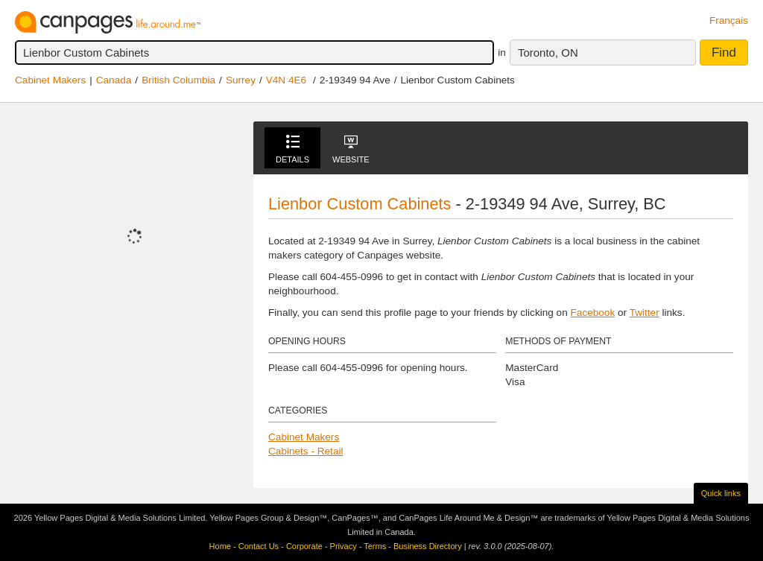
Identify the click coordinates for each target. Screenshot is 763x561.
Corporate (304, 546)
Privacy (343, 546)
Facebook (593, 312)
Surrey (241, 80)
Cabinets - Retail (305, 451)
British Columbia (178, 80)
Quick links (721, 493)
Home (220, 546)
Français (728, 20)
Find (724, 52)
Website (351, 149)
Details (292, 149)
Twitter (644, 312)
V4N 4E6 (286, 80)
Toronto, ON (548, 52)
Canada (114, 80)
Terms (375, 546)
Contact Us (258, 546)
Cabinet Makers (50, 80)
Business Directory (427, 546)
